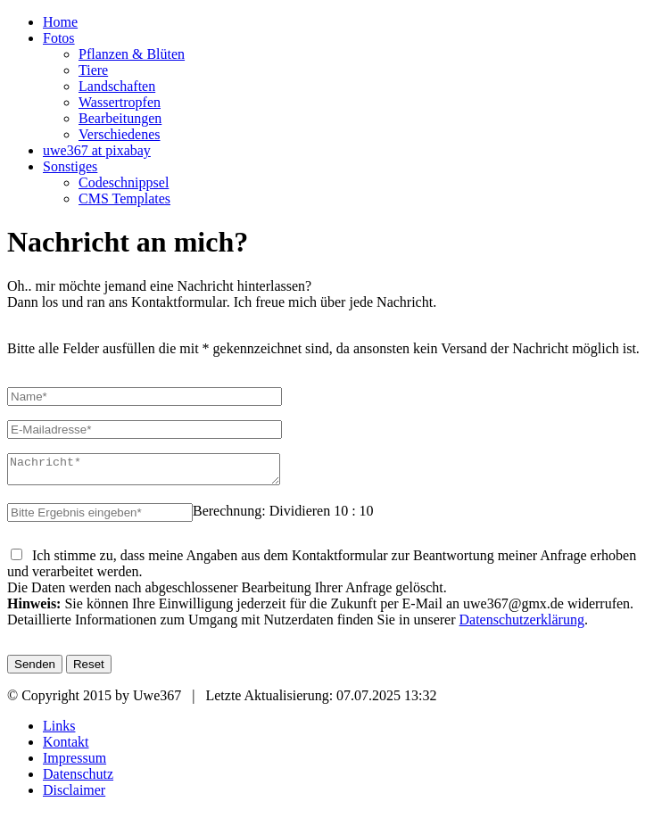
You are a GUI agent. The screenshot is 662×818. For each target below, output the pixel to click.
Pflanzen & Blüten (132, 54)
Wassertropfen (120, 102)
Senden (34, 669)
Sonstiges (70, 166)
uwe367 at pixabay (97, 150)
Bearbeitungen (120, 118)
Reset (88, 669)
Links (59, 731)
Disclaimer (74, 795)
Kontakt (66, 747)
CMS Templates (124, 198)
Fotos (59, 37)
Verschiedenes (120, 134)
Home (60, 21)
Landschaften (117, 86)
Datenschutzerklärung (521, 624)
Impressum (74, 763)
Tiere (93, 70)
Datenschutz (78, 779)
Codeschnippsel (124, 182)
